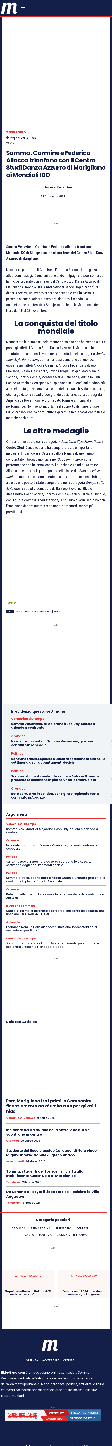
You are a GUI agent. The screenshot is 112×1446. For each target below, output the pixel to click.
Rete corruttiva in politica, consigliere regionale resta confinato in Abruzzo (55, 776)
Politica (17, 734)
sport (57, 592)
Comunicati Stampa (28, 699)
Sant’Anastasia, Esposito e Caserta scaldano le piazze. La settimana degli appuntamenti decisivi (58, 741)
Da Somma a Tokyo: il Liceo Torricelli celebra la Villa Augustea (52, 1175)
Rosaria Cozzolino (58, 170)
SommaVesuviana (41, 592)
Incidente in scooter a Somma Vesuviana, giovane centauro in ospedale (52, 724)
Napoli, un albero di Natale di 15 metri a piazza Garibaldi (28, 1273)
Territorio (16, 114)
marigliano (22, 592)
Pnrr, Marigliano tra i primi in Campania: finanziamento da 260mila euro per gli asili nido (51, 1087)
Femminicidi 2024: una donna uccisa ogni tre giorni (83, 1273)
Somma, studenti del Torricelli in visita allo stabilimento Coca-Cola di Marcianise (44, 1154)
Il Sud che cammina (20, 886)
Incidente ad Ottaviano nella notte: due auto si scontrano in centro (48, 1113)
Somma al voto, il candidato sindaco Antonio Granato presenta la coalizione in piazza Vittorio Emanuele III (55, 759)
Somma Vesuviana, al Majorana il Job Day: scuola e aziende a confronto (53, 706)
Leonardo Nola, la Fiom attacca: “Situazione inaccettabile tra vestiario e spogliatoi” (51, 909)
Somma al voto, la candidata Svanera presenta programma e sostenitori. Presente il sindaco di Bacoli (52, 926)
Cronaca (18, 716)
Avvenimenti (15, 1142)
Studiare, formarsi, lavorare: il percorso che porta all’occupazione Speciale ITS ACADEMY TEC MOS (55, 893)
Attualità (13, 903)
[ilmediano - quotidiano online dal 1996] (9, 8)
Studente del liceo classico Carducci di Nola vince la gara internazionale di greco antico (51, 1133)
